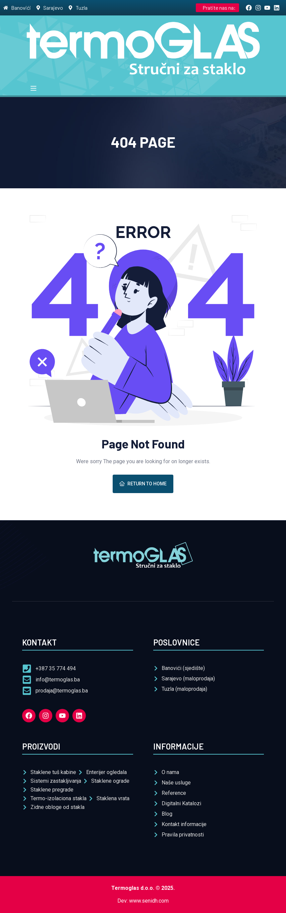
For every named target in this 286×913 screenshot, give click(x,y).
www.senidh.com (149, 901)
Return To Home (143, 483)
